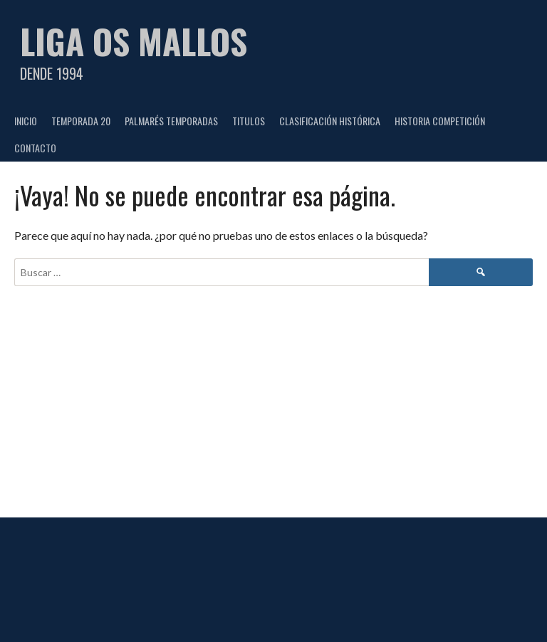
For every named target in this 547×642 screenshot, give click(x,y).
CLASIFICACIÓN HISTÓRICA (329, 120)
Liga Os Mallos (133, 41)
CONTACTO (35, 147)
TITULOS (248, 120)
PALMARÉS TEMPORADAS (171, 120)
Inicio (25, 120)
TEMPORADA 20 (80, 120)
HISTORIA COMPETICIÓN (440, 120)
